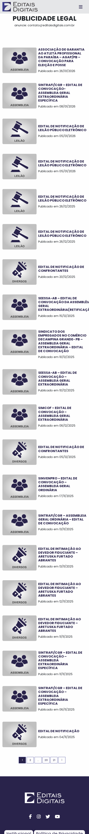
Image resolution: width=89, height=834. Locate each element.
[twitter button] (48, 817)
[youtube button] (57, 817)
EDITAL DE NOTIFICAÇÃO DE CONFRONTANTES (61, 269)
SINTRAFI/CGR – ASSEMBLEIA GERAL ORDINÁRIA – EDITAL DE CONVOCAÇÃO (62, 519)
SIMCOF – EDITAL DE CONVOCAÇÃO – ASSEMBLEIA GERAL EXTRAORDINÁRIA (54, 414)
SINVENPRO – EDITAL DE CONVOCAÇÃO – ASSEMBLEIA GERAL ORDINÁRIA (57, 484)
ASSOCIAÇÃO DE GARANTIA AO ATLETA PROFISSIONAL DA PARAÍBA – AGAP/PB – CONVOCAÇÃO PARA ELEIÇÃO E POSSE (61, 57)
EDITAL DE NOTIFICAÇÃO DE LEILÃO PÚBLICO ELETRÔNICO (62, 128)
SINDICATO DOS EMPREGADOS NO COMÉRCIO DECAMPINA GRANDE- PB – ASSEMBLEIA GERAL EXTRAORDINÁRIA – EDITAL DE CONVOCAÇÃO (62, 341)
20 (46, 760)
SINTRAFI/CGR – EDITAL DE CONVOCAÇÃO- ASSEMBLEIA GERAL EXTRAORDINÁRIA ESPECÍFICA (60, 93)
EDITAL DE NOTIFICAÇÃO (58, 731)
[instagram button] (39, 817)
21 (54, 760)
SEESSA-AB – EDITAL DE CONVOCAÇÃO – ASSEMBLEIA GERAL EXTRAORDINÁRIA (57, 378)
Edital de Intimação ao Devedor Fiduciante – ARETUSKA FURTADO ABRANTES (59, 554)
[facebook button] (30, 817)
